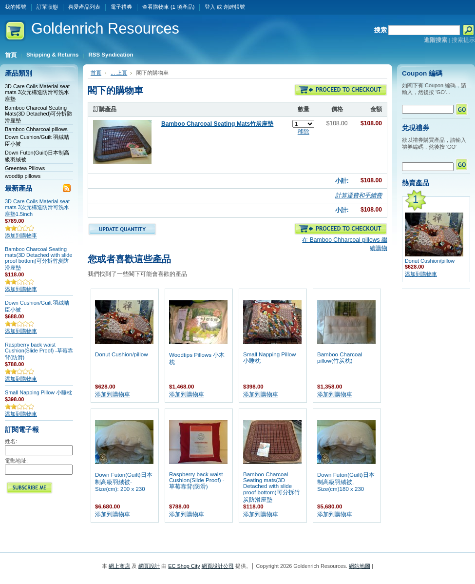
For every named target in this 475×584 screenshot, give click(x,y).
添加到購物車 (21, 235)
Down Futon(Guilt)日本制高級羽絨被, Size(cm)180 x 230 (346, 482)
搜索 (380, 30)
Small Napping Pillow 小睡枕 (38, 392)
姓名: (11, 441)
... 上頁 (119, 73)
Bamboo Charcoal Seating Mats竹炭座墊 (217, 123)
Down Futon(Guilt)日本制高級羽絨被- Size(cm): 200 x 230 (123, 482)
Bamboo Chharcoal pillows (36, 129)
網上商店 (119, 566)
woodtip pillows (22, 176)
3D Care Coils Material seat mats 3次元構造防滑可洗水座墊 (37, 92)
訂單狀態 (47, 7)
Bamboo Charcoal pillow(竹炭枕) (339, 357)
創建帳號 (234, 7)
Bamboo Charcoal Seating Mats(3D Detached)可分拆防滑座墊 (38, 114)
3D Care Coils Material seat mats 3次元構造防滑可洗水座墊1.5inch (37, 207)
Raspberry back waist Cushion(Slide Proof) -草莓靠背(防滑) (39, 351)
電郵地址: (16, 461)
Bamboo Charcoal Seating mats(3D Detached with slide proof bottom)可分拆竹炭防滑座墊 (38, 258)
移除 (303, 131)
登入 (210, 7)
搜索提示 (463, 40)
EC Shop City (184, 566)
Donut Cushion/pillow (121, 354)
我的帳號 (15, 7)
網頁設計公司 (218, 566)
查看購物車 (168, 7)
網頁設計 (149, 566)
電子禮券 (121, 7)
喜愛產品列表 (84, 7)
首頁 (96, 73)
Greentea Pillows (25, 168)
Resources (105, 28)
